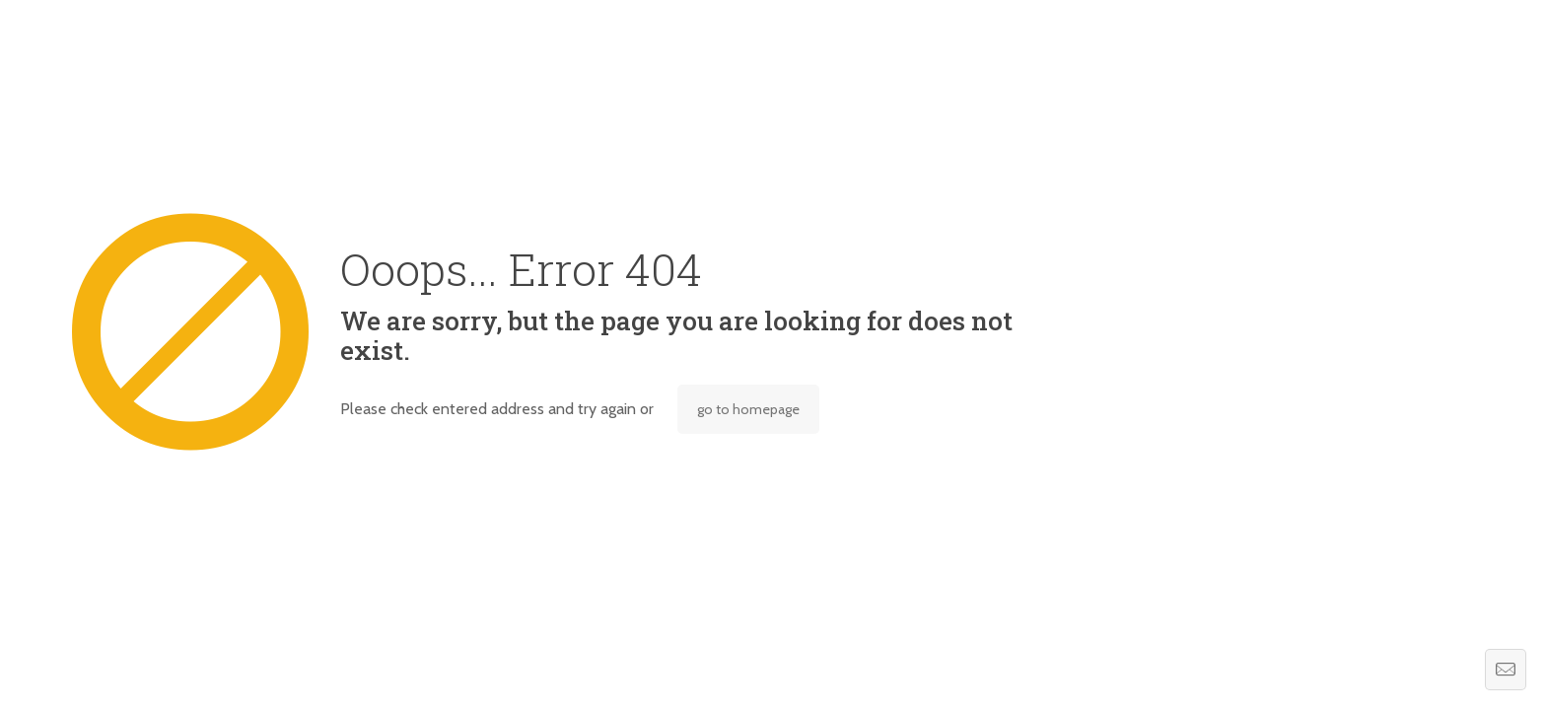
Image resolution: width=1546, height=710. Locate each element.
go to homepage (748, 409)
